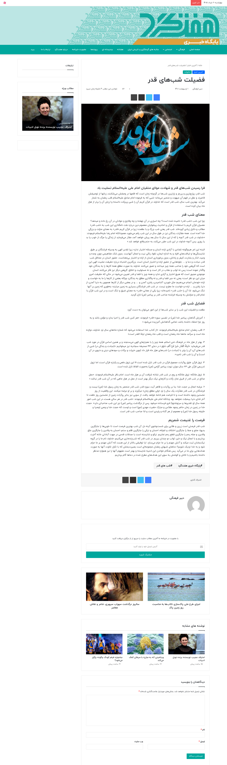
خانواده (187, 72)
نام (203, 729)
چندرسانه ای (107, 49)
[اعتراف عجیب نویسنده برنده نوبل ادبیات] (186, 643)
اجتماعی (168, 49)
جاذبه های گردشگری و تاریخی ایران (143, 49)
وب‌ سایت (138, 741)
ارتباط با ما (45, 49)
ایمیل (202, 741)
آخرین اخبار (192, 65)
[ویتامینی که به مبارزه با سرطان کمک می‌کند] (145, 643)
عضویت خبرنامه (79, 49)
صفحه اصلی (194, 49)
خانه (201, 65)
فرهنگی (181, 49)
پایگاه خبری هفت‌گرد (189, 466)
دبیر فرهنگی (197, 89)
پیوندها (94, 49)
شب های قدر (163, 466)
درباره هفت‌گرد (61, 49)
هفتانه (120, 49)
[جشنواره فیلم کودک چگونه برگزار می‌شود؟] (104, 643)
